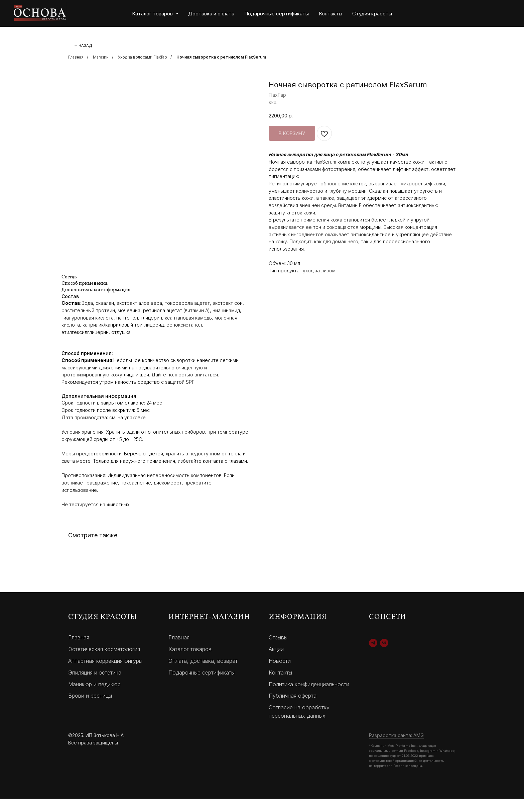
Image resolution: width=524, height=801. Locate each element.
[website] (475, 13)
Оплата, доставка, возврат (203, 663)
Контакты (330, 13)
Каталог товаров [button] (153, 13)
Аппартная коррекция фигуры (105, 663)
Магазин (101, 59)
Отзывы (278, 639)
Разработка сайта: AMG (396, 737)
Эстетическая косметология (104, 651)
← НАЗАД (86, 46)
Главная (76, 59)
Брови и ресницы (90, 698)
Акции (276, 651)
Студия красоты (372, 13)
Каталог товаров (190, 651)
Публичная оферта (292, 698)
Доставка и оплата (211, 13)
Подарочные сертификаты (276, 13)
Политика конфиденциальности (309, 686)
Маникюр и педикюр (94, 686)
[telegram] (373, 645)
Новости (280, 663)
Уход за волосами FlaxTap (142, 59)
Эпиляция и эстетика (94, 675)
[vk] (384, 645)
